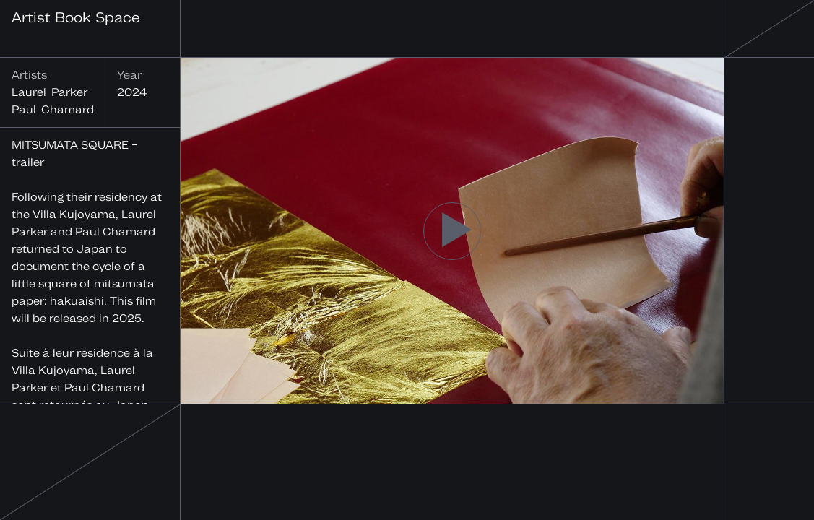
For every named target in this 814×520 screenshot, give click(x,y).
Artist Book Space (76, 17)
